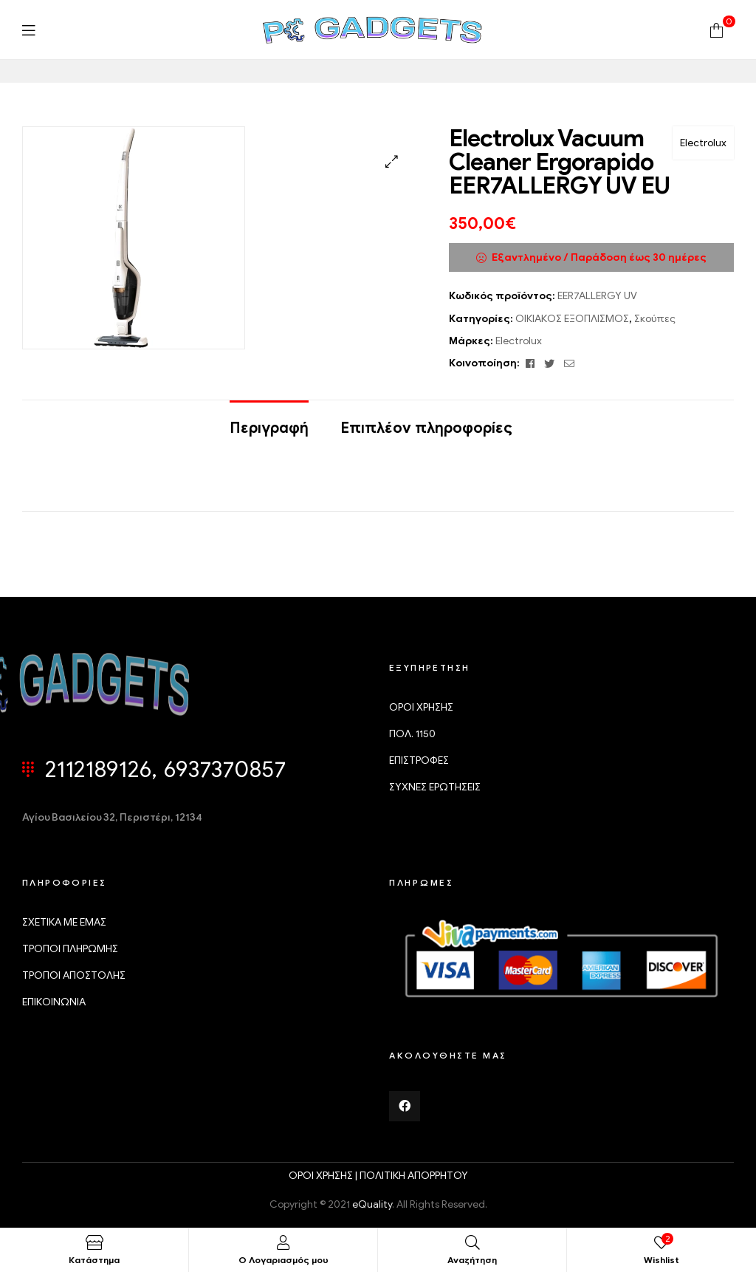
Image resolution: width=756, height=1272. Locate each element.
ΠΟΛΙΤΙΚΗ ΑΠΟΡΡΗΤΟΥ (414, 1175)
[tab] (269, 421)
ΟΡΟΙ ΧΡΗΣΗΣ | (324, 1175)
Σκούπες (655, 318)
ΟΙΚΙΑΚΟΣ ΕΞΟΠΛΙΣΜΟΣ (572, 318)
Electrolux (703, 143)
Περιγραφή (269, 428)
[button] (391, 161)
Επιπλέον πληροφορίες (426, 428)
